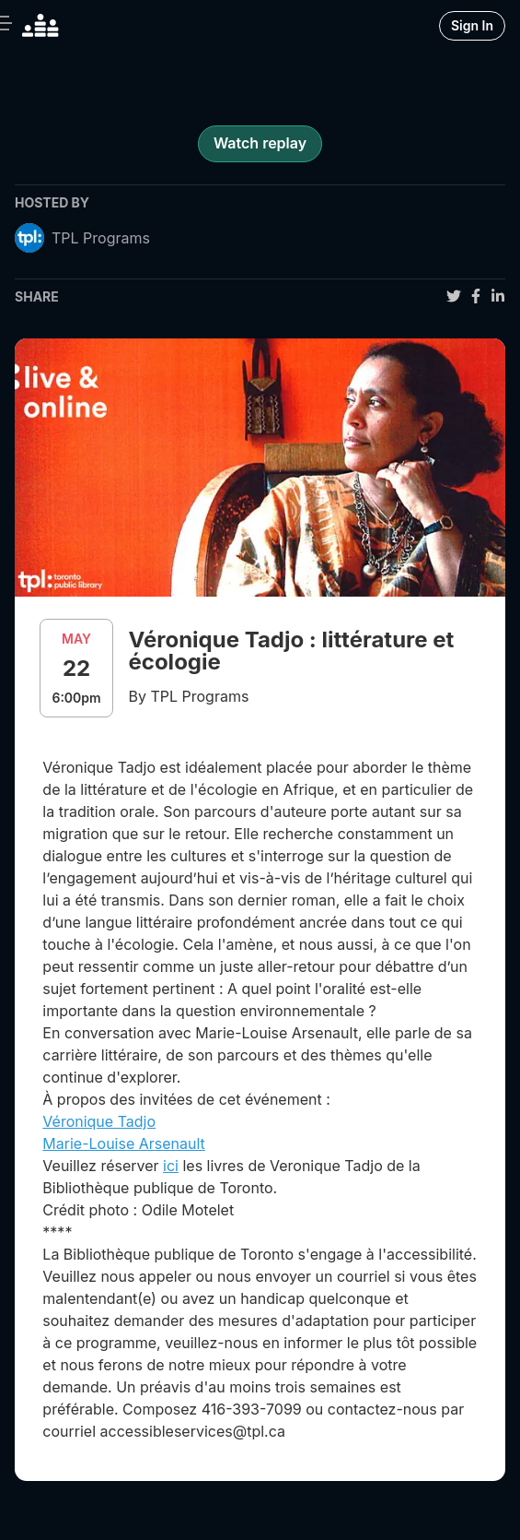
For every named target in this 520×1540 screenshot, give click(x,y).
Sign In (472, 25)
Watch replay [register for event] (260, 143)
